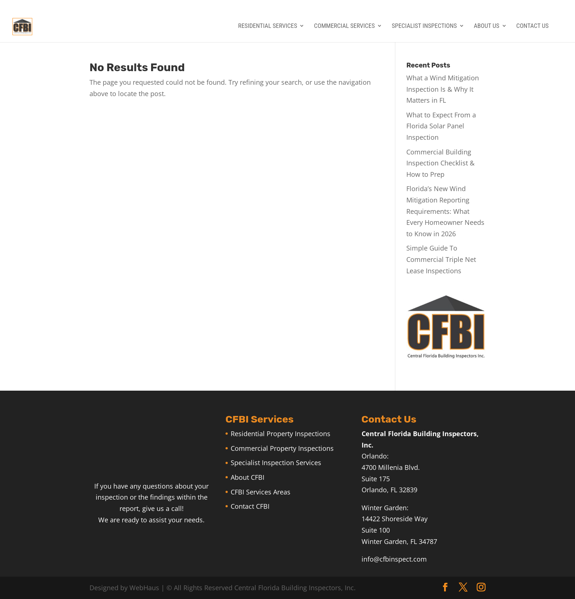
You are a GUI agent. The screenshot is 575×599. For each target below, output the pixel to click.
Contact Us (532, 26)
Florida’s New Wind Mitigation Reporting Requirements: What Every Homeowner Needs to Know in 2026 (445, 211)
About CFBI (247, 477)
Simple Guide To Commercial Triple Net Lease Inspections (441, 259)
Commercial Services (344, 26)
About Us (486, 26)
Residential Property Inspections (280, 433)
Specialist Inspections (424, 26)
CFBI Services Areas (260, 491)
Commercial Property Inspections (282, 448)
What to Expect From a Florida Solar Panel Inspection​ (441, 126)
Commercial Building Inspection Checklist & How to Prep (440, 163)
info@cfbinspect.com (394, 559)
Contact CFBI (250, 506)
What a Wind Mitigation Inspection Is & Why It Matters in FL (442, 89)
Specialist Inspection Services (276, 462)
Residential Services (267, 26)
